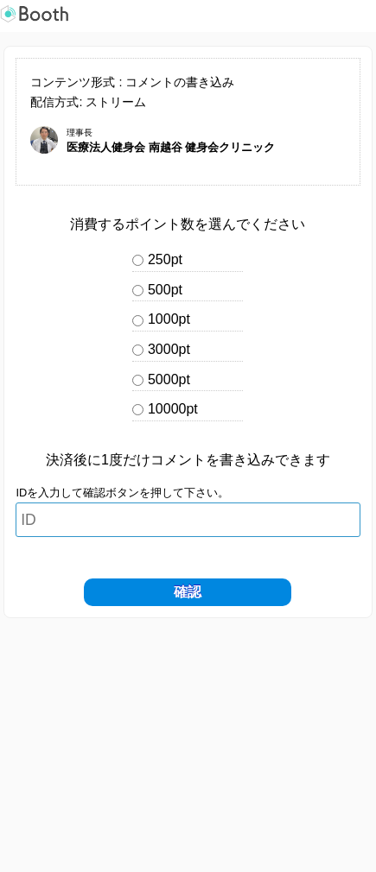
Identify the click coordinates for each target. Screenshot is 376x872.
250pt (165, 259)
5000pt (169, 379)
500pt (165, 289)
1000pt (169, 319)
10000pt (173, 408)
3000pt (169, 349)
